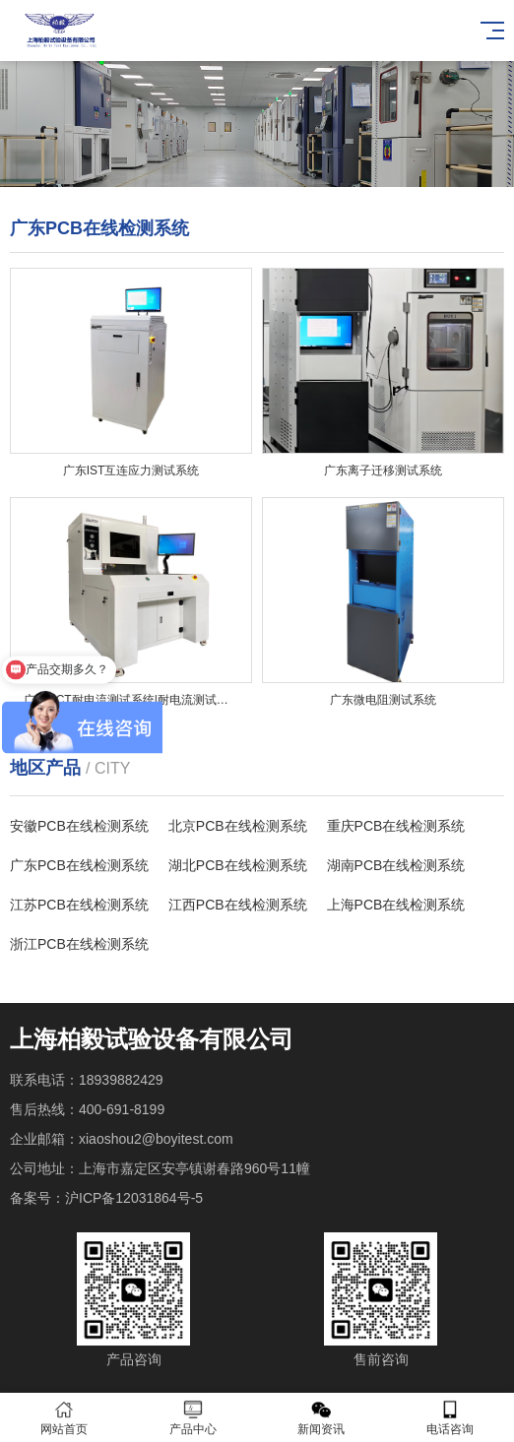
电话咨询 (450, 1418)
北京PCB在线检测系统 (237, 826)
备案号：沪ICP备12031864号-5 (106, 1198)
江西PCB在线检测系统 (237, 904)
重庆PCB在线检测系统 (396, 826)
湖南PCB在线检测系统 (396, 865)
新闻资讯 (321, 1418)
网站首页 (64, 1418)
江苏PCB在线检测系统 (79, 904)
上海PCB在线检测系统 (396, 904)
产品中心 (193, 1418)
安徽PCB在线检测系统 (79, 826)
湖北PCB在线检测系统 (237, 865)
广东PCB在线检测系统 (79, 865)
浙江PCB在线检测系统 (79, 944)
